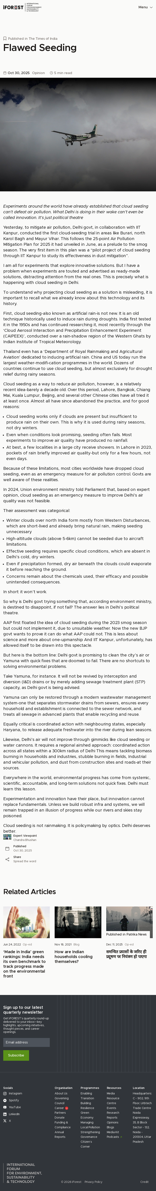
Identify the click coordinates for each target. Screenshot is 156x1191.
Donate (60, 1117)
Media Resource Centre (113, 1098)
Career (61, 1108)
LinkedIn (11, 1114)
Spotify (11, 1100)
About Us (61, 1093)
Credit (144, 1182)
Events (111, 1108)
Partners (60, 1112)
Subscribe (16, 1055)
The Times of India (43, 38)
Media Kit (113, 1132)
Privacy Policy (93, 1182)
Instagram (12, 1093)
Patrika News (136, 934)
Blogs (110, 1127)
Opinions (112, 1122)
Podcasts (113, 1137)
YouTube (12, 1107)
